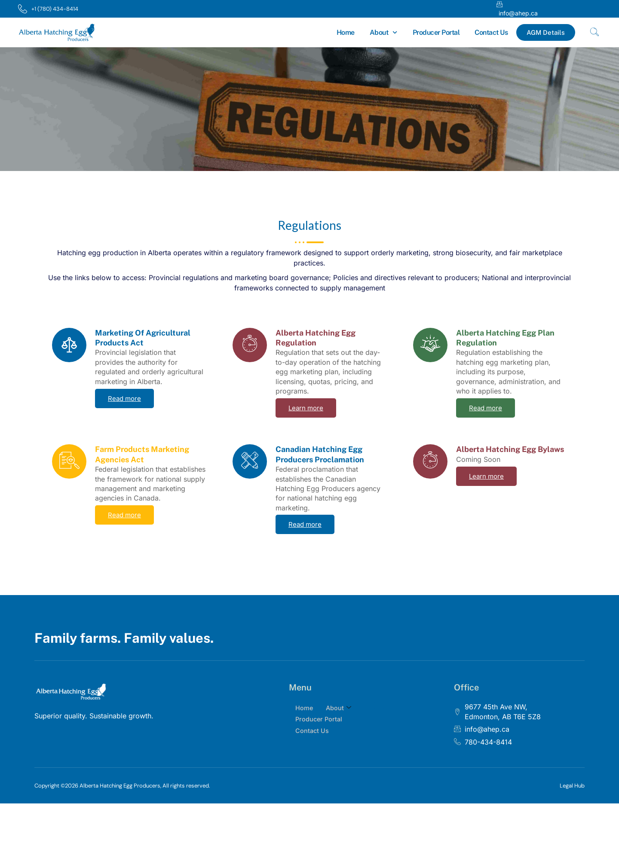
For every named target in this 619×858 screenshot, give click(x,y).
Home (346, 32)
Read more (124, 398)
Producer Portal (436, 32)
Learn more (305, 408)
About (384, 32)
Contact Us (491, 32)
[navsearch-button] (594, 32)
